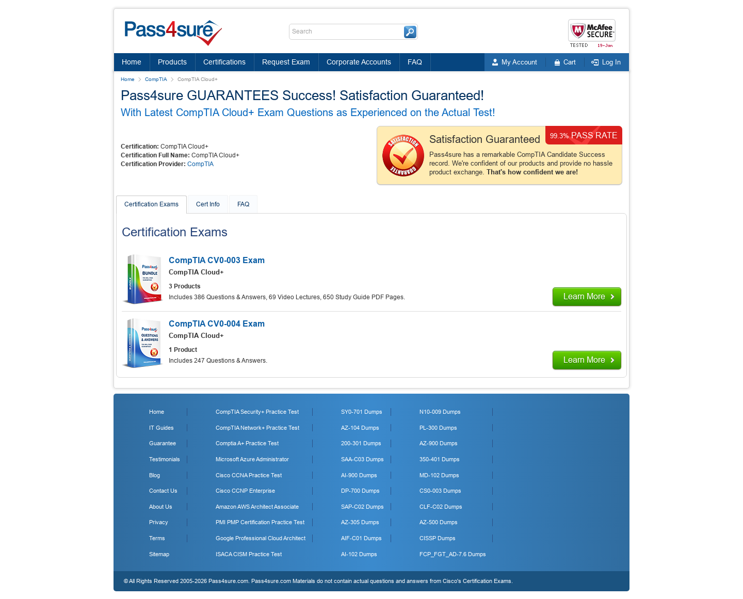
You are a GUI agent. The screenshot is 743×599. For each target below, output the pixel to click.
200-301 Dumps (361, 443)
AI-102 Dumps (359, 554)
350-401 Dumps (439, 459)
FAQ (415, 62)
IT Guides (161, 428)
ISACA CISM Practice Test (249, 554)
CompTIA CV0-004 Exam (217, 323)
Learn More (584, 296)
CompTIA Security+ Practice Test (257, 412)
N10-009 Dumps (440, 412)
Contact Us (163, 491)
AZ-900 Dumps (438, 443)
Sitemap (159, 554)
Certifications (224, 62)
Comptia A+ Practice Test (247, 443)
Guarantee (162, 443)
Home (131, 62)
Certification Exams (151, 204)
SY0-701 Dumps (361, 412)
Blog (154, 475)
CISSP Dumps (437, 538)
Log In (611, 62)
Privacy (158, 522)
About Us (160, 507)
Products (172, 62)
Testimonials (164, 459)
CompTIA (156, 79)
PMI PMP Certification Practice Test (260, 522)
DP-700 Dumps (360, 491)
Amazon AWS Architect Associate (257, 507)
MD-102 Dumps (439, 475)
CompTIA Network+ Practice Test (257, 428)
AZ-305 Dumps (360, 522)
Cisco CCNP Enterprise (245, 491)
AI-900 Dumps (359, 475)
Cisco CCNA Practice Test (249, 475)
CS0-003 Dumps (440, 491)
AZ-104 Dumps (360, 428)
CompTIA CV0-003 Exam (217, 260)
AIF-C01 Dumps (361, 538)
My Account (519, 62)
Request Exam (286, 62)
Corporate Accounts (359, 62)
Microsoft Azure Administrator (252, 459)
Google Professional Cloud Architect (260, 538)
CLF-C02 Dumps (440, 507)
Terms (157, 538)
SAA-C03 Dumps (362, 459)
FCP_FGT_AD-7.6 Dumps (452, 554)
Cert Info (208, 204)
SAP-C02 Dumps (362, 507)
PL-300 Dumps (438, 428)
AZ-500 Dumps (438, 522)
